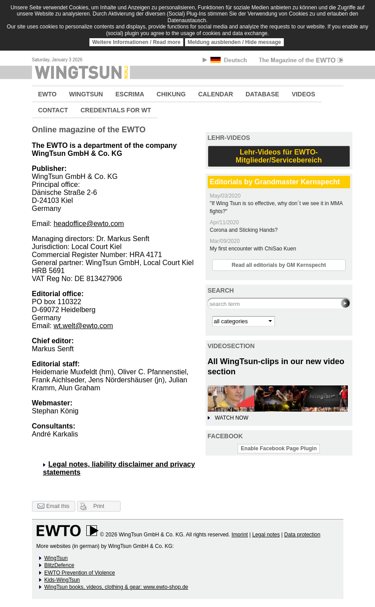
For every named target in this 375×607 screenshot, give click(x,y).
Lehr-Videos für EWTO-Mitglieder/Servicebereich (279, 156)
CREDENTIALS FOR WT (116, 110)
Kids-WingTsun (62, 580)
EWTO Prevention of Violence (79, 573)
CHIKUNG (171, 94)
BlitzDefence (59, 565)
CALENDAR (215, 94)
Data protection (302, 535)
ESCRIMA (129, 94)
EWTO (47, 94)
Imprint (239, 535)
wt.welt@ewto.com (83, 325)
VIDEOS (303, 94)
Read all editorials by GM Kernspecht (279, 265)
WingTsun (56, 558)
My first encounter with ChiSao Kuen (253, 249)
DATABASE (262, 94)
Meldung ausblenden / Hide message (234, 42)
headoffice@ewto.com (88, 223)
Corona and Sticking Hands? (244, 230)
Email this (53, 506)
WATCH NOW (231, 418)
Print (99, 506)
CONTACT (53, 110)
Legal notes (266, 535)
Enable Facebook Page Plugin (279, 448)
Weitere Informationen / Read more (136, 42)
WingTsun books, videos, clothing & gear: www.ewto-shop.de (116, 587)
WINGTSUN (86, 94)
